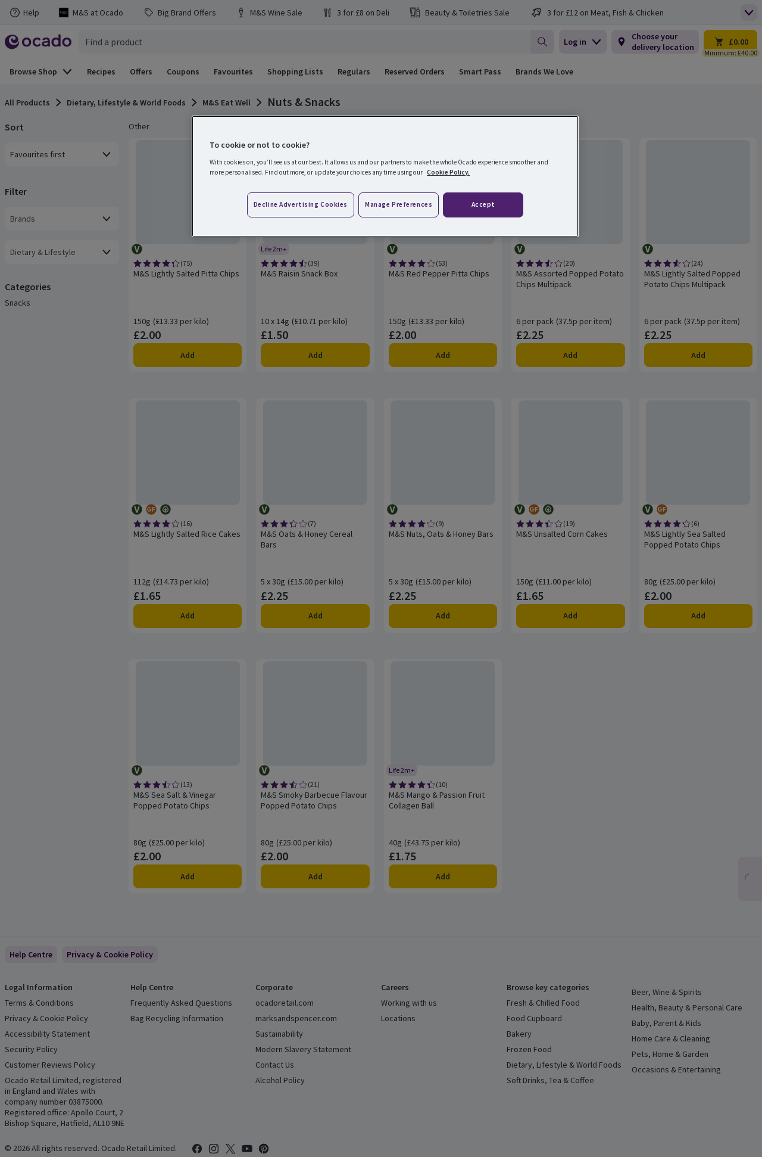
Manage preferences (398, 204)
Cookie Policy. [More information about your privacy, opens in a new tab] (448, 172)
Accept (483, 204)
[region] (385, 176)
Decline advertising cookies (301, 204)
